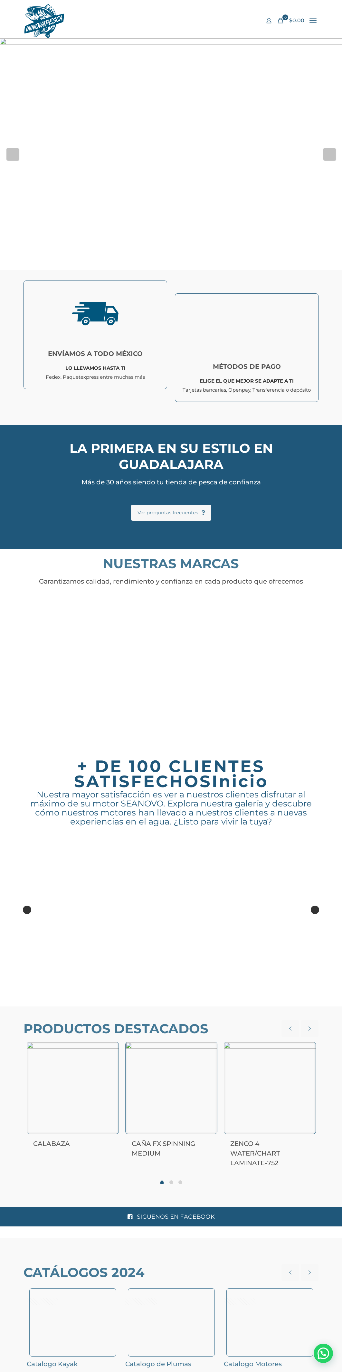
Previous (12, 154)
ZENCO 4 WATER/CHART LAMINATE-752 (255, 1153)
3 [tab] (115, 1001)
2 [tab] (108, 1001)
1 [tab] (100, 1001)
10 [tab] (167, 1001)
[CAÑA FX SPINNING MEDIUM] (171, 1088)
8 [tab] (152, 1001)
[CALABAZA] (73, 1088)
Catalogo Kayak (52, 1364)
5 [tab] (130, 1001)
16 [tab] (212, 1001)
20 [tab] (241, 1001)
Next (329, 154)
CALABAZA (51, 1144)
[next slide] (309, 1028)
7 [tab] (145, 1001)
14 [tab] (197, 1001)
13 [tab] (189, 1001)
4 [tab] (123, 1001)
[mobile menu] (313, 20)
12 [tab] (182, 1001)
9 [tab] (160, 1001)
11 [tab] (174, 1001)
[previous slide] (290, 1028)
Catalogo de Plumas (158, 1364)
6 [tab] (137, 1001)
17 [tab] (219, 1001)
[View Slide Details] (171, 102)
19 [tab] (234, 1001)
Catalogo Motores (253, 1364)
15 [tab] (204, 1001)
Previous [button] (27, 910)
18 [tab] (226, 1001)
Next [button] (315, 910)
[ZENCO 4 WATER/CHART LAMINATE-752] (270, 1088)
